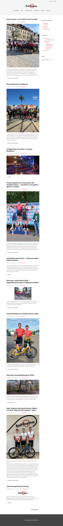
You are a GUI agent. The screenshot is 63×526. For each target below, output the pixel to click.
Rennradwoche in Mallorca (17, 84)
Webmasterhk (23, 21)
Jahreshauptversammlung (17, 486)
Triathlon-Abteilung (28, 10)
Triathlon (47, 48)
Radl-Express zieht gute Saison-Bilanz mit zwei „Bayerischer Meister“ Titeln (22, 409)
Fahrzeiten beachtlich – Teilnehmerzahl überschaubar (22, 259)
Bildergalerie (46, 23)
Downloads (46, 24)
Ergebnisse (10, 252)
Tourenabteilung (15, 78)
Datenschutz (46, 26)
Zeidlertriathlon (36, 10)
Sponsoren (48, 10)
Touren (21, 10)
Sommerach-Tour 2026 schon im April (22, 19)
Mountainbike (48, 44)
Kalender (42, 10)
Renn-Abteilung (16, 10)
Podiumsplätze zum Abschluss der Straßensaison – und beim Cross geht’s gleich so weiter (23, 185)
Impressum (46, 27)
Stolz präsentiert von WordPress (31, 520)
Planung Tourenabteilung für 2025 (20, 375)
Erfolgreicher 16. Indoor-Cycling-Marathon (20, 150)
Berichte (9, 78)
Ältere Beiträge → (35, 509)
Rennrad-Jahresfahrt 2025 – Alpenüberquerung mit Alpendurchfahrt (23, 282)
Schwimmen (48, 47)
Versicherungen (47, 29)
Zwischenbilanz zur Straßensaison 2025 (23, 314)
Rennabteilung (15, 252)
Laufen (47, 42)
